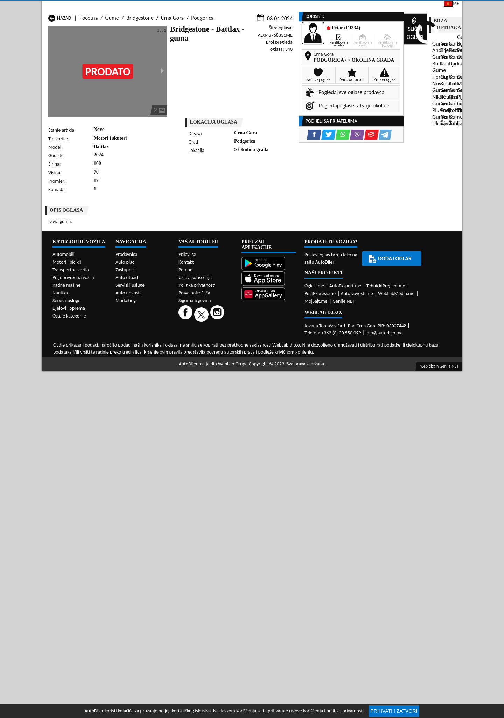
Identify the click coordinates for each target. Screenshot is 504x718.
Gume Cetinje (139, 328)
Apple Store (257, 6)
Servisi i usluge (321, 53)
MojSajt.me (316, 561)
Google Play (212, 6)
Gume (112, 67)
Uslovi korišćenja (195, 537)
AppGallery (300, 7)
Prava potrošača (194, 552)
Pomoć (185, 529)
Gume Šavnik (138, 354)
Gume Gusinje (291, 328)
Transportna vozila (70, 529)
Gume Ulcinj (62, 354)
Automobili (63, 514)
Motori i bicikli (66, 521)
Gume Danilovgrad (220, 328)
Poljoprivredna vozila (73, 537)
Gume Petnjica (140, 341)
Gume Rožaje (214, 347)
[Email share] (300, 188)
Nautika (60, 552)
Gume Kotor (213, 334)
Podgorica (202, 67)
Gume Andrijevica (68, 321)
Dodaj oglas (439, 53)
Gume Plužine (64, 347)
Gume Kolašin (139, 334)
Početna (88, 67)
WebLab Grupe (233, 623)
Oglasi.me (314, 545)
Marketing (341, 7)
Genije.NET (343, 561)
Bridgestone (140, 67)
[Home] (48, 53)
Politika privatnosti (196, 545)
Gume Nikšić (62, 341)
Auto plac (124, 521)
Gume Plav (212, 341)
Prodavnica (126, 514)
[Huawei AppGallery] (268, 554)
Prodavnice (128, 53)
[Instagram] (218, 574)
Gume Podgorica (142, 347)
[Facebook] (186, 574)
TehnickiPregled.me (385, 545)
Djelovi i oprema (68, 568)
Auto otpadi (269, 53)
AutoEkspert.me (345, 545)
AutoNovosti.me (357, 553)
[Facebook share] (242, 188)
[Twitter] (202, 574)
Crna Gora (172, 67)
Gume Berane (215, 321)
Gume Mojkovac (293, 334)
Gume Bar (135, 321)
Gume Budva (62, 328)
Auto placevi (176, 53)
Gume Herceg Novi (69, 334)
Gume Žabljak (215, 354)
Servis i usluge (66, 560)
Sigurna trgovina (194, 560)
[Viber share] (286, 188)
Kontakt (378, 6)
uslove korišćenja (306, 711)
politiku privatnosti (345, 711)
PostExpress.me (320, 553)
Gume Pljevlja (290, 341)
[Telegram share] (314, 188)
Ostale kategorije (69, 575)
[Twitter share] (257, 188)
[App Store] (268, 538)
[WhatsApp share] (271, 188)
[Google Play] (268, 523)
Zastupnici (222, 53)
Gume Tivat (288, 347)
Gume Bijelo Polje (295, 321)
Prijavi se (413, 6)
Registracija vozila (382, 53)
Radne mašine (66, 545)
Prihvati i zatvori (394, 711)
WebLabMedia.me (396, 553)
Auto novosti (128, 552)
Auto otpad (126, 537)
